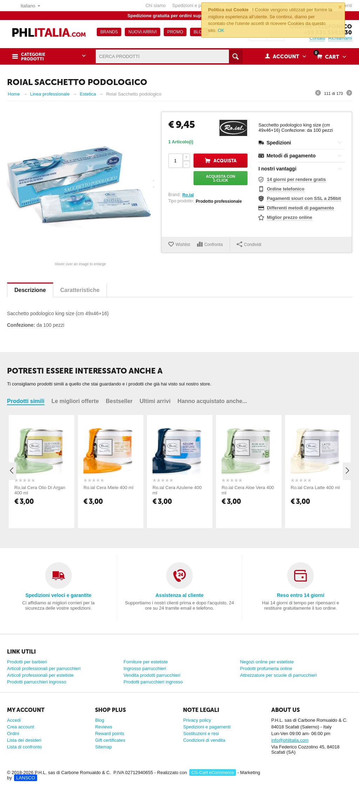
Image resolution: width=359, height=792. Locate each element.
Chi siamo (155, 5)
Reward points (109, 733)
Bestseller (119, 401)
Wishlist (183, 244)
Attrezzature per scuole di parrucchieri (278, 675)
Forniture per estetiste (145, 661)
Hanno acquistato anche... (212, 401)
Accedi (14, 720)
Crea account (20, 726)
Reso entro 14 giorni (300, 595)
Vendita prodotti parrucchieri (151, 675)
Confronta (213, 244)
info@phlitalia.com (290, 740)
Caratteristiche (80, 290)
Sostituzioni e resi (201, 733)
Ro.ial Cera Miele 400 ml (108, 487)
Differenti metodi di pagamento (300, 207)
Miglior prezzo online (289, 217)
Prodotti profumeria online (266, 668)
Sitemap (103, 746)
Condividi (249, 244)
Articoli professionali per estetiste (40, 675)
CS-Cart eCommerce (212, 772)
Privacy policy (197, 720)
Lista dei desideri (24, 740)
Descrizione (30, 290)
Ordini (13, 733)
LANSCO (25, 777)
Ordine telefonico (285, 188)
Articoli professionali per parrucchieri (44, 668)
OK (221, 30)
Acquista (225, 160)
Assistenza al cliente (179, 595)
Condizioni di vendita (204, 740)
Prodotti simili (26, 401)
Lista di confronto (24, 746)
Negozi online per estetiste (267, 661)
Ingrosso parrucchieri (144, 668)
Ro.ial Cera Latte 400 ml (315, 487)
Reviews (103, 726)
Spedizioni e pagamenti (195, 5)
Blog (99, 720)
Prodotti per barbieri (27, 661)
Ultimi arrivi (155, 401)
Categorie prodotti (33, 56)
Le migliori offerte (75, 401)
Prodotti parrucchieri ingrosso (36, 681)
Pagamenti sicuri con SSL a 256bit (304, 198)
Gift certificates (110, 740)
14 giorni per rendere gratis (296, 179)
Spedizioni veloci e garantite (58, 595)
